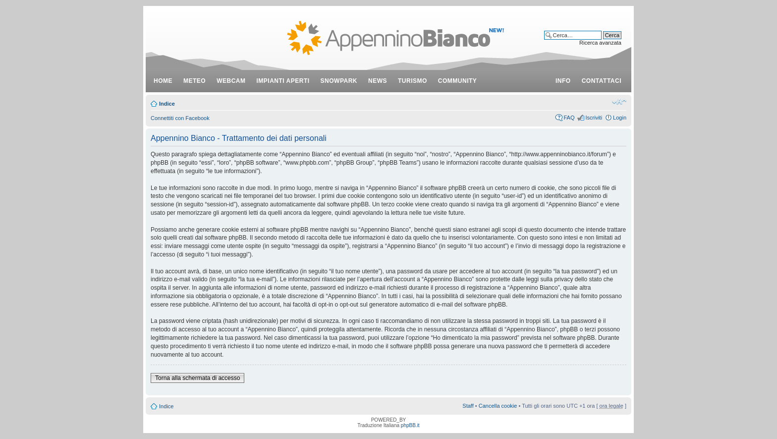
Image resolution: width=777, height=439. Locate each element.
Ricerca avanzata (600, 43)
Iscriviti (593, 118)
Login (619, 118)
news (377, 80)
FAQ (568, 118)
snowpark (339, 80)
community (457, 80)
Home (163, 80)
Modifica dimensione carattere (619, 101)
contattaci (601, 80)
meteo (194, 80)
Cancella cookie (498, 406)
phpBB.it (410, 425)
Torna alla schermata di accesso (197, 378)
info (563, 80)
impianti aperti (283, 80)
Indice (167, 104)
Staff (467, 406)
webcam (231, 80)
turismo (412, 80)
